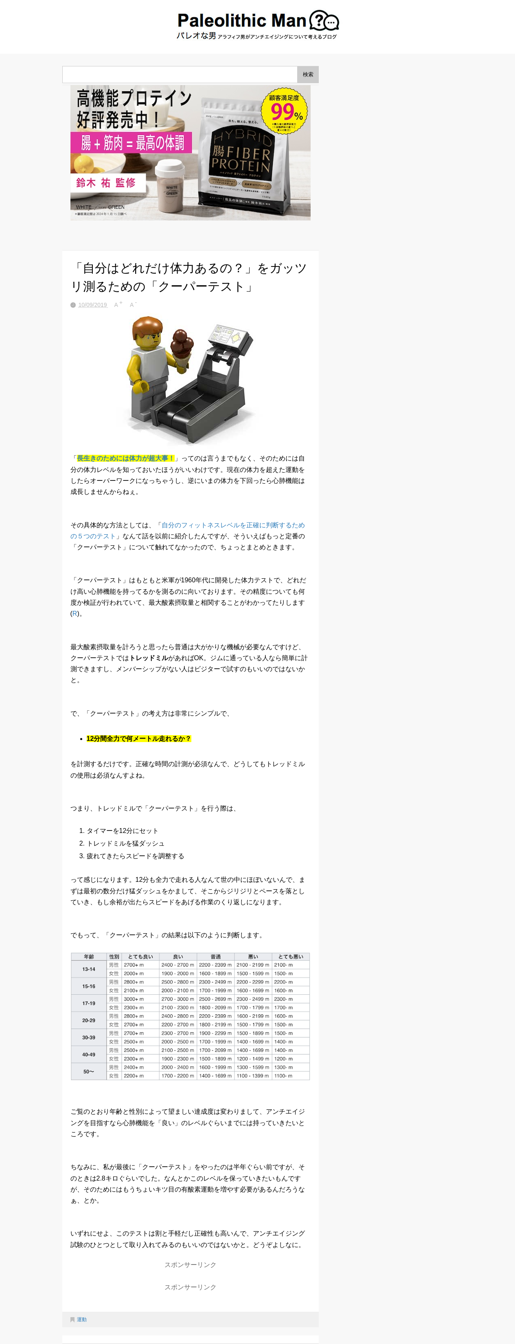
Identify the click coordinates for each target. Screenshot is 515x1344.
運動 (82, 1319)
